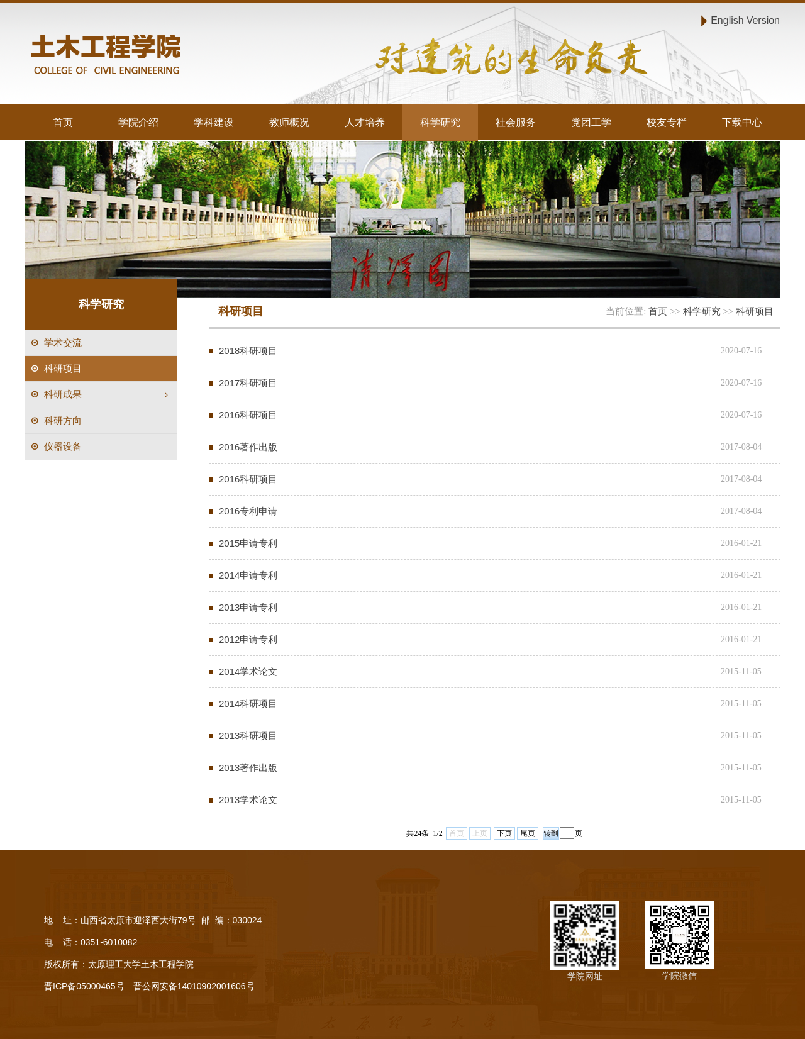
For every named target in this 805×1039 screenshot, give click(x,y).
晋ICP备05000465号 (84, 986)
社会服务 (516, 122)
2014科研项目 (248, 703)
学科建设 (214, 122)
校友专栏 (667, 122)
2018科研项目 (248, 350)
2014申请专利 (248, 575)
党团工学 (591, 122)
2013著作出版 (248, 767)
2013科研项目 (248, 735)
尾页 (527, 833)
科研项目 (755, 311)
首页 (63, 122)
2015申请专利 (248, 543)
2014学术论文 (248, 671)
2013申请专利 (248, 607)
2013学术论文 (248, 799)
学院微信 (679, 975)
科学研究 (440, 122)
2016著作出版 (248, 447)
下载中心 (742, 122)
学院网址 (584, 976)
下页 (504, 833)
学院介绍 (138, 122)
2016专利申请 (248, 511)
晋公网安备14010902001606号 (194, 986)
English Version (745, 20)
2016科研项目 (248, 414)
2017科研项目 (248, 382)
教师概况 (289, 122)
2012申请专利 (248, 639)
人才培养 (365, 122)
